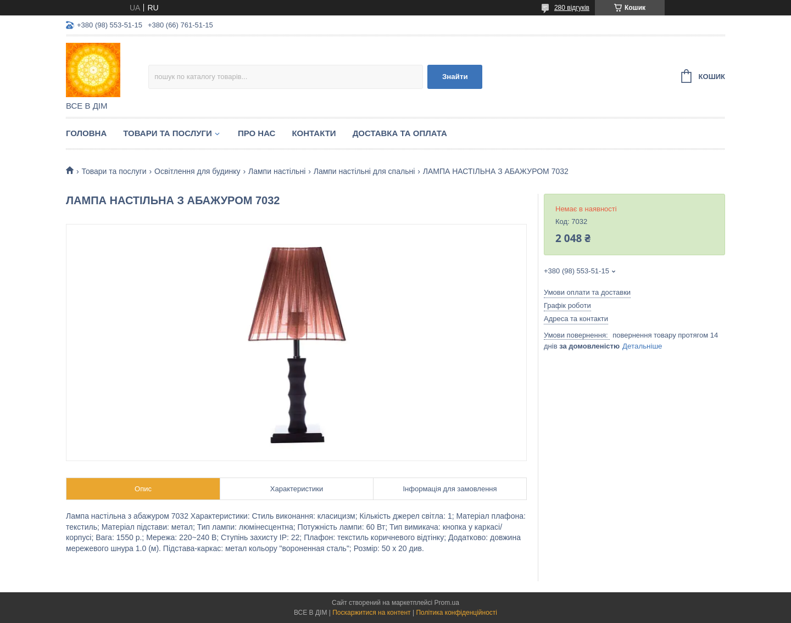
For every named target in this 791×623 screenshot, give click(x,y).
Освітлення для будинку (197, 171)
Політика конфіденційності (456, 612)
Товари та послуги (167, 133)
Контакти (314, 133)
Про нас (257, 133)
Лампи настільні (276, 171)
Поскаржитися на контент (371, 612)
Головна (86, 133)
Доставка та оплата (400, 133)
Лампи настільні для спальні (364, 171)
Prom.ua (447, 603)
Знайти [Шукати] (455, 76)
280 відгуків (571, 8)
